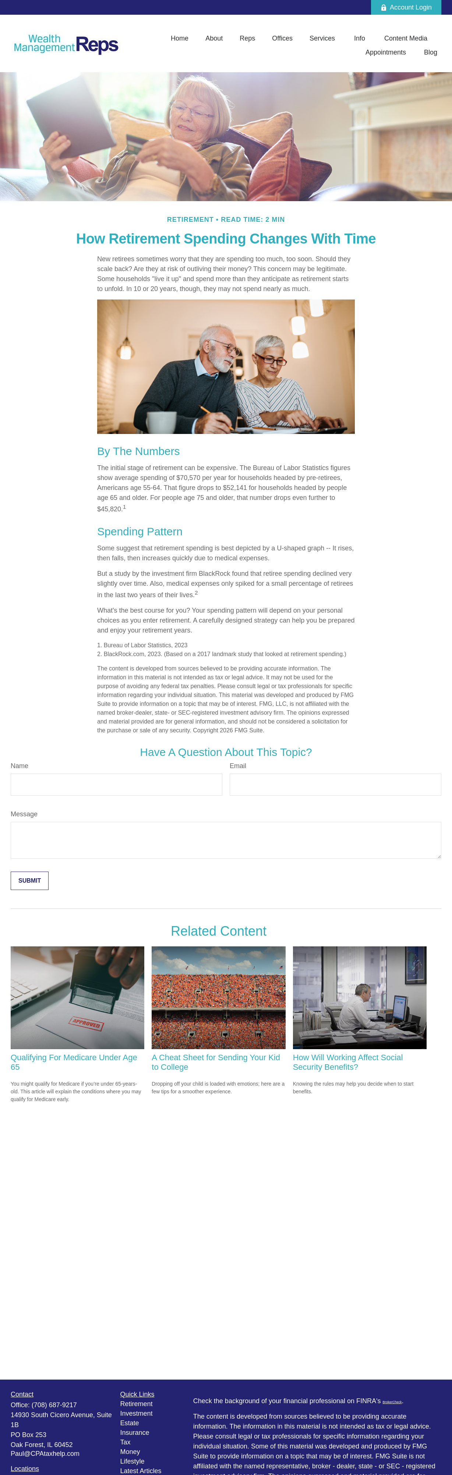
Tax (125, 1442)
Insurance (134, 1432)
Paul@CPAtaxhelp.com (45, 1453)
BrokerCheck (392, 1402)
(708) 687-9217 (54, 1405)
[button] (179, 38)
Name (19, 766)
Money (130, 1451)
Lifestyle (132, 1461)
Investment (136, 1413)
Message (24, 814)
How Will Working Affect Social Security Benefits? (348, 1062)
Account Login (406, 7)
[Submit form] (30, 881)
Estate (129, 1423)
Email (238, 766)
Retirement (136, 1404)
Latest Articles (141, 1471)
